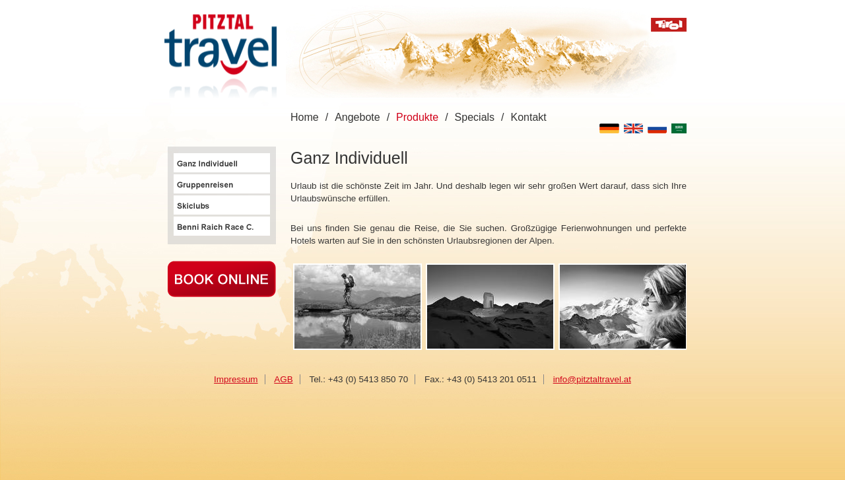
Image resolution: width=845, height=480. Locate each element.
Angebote (357, 117)
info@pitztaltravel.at (592, 379)
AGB (283, 379)
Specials (474, 117)
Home (304, 117)
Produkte (417, 117)
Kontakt (529, 117)
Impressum (235, 379)
